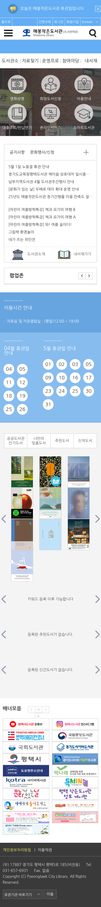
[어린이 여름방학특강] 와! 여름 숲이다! (40, 224)
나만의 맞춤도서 (39, 441)
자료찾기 (30, 61)
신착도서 (85, 441)
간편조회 (45, 22)
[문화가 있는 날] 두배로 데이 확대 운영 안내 (43, 189)
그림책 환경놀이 (21, 232)
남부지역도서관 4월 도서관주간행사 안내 (41, 182)
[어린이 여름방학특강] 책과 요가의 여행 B (41, 209)
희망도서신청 (50, 88)
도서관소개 (36, 254)
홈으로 (6, 22)
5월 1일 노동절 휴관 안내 (28, 167)
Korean (87, 22)
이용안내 (83, 88)
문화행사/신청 (42, 152)
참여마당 (70, 61)
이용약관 (45, 850)
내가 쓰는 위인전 (21, 239)
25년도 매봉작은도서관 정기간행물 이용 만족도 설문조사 (54, 197)
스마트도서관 (84, 117)
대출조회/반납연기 (17, 117)
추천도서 (62, 441)
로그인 (59, 22)
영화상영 (17, 88)
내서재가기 (82, 254)
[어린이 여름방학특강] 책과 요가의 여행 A (42, 217)
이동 (50, 894)
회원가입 (72, 22)
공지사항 (17, 152)
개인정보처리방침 (17, 850)
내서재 (91, 61)
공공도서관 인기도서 (16, 441)
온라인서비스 (50, 117)
